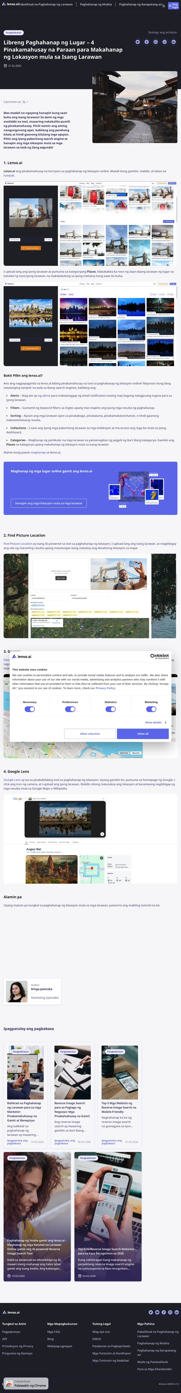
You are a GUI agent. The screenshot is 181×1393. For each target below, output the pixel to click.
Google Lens (12, 780)
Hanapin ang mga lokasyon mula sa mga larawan (48, 503)
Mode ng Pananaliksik (152, 1362)
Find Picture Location (18, 544)
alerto (46, 396)
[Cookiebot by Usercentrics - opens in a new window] (153, 656)
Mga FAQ (53, 1332)
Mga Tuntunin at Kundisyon (111, 1353)
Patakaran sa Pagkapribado (111, 1346)
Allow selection (90, 733)
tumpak (9, 175)
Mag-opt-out (101, 1332)
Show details (153, 722)
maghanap (38, 452)
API (4, 1339)
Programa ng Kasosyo (17, 1353)
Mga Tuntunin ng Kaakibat (110, 1360)
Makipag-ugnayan (59, 1346)
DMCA (96, 1339)
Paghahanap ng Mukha (96, 4)
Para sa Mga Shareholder (154, 1369)
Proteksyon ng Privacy (17, 1346)
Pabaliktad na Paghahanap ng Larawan (46, 4)
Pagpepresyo (11, 1332)
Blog (50, 1339)
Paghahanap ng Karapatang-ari (140, 4)
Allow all (142, 733)
